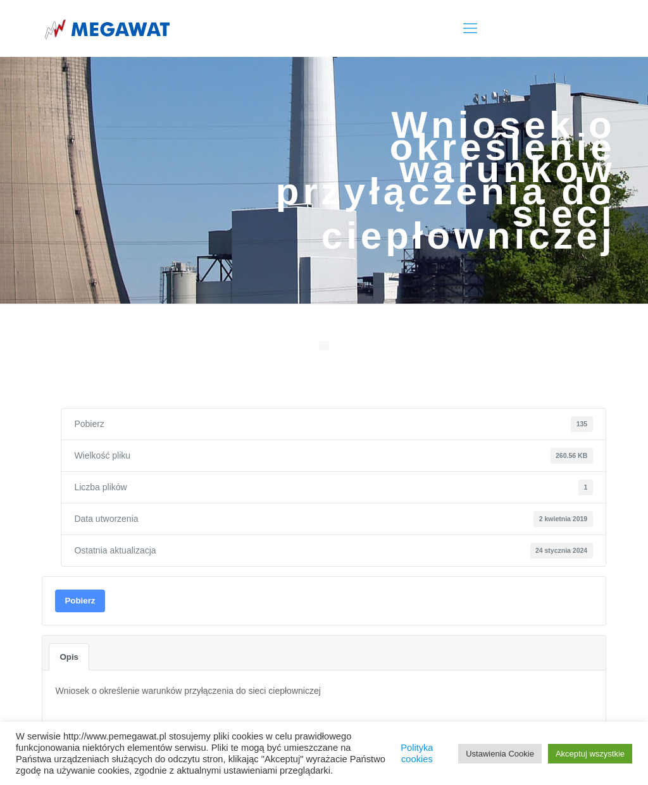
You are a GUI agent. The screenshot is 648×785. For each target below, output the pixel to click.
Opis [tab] (68, 657)
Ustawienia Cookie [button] (500, 753)
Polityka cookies (417, 753)
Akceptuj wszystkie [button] (590, 753)
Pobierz (80, 600)
